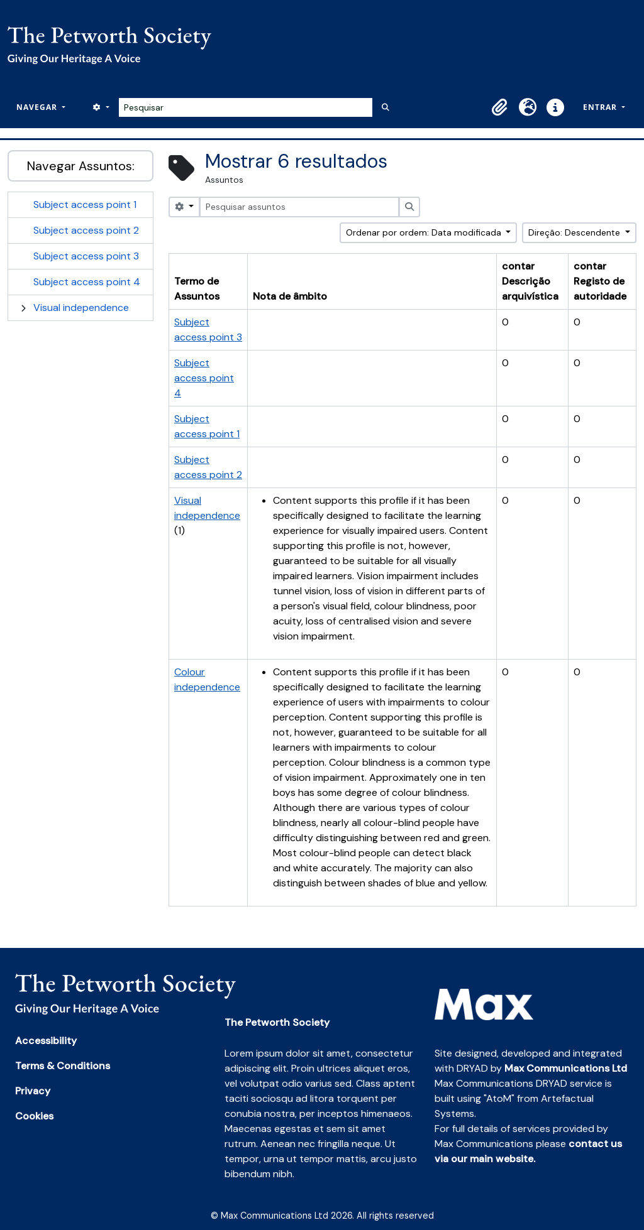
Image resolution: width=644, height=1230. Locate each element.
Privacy (32, 1090)
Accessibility (46, 1040)
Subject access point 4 (86, 281)
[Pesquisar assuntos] (299, 207)
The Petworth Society (277, 1022)
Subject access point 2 (86, 230)
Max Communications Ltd (565, 1068)
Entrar (601, 107)
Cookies (34, 1116)
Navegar (38, 107)
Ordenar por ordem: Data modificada (425, 232)
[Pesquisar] (246, 107)
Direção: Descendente (575, 232)
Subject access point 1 (84, 204)
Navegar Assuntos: (81, 166)
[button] (500, 107)
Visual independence (81, 307)
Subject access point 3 (86, 256)
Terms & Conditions (62, 1065)
